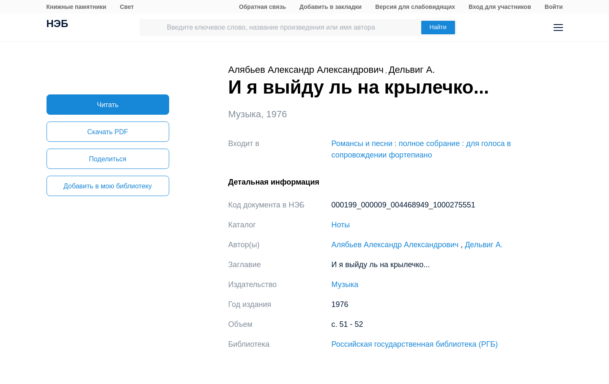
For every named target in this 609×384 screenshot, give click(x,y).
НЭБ (58, 24)
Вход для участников (500, 6)
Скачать (107, 131)
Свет (127, 6)
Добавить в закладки (330, 6)
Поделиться (107, 159)
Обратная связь (262, 6)
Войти (554, 6)
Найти (438, 27)
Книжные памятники (77, 6)
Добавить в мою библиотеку (107, 186)
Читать (107, 104)
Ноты (341, 225)
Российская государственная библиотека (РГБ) (415, 344)
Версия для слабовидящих (415, 6)
